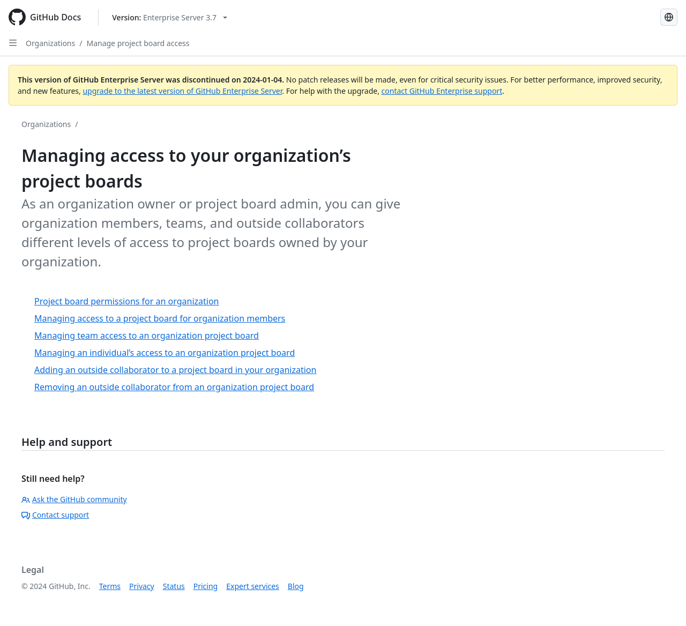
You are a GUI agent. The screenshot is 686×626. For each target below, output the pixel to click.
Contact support (55, 515)
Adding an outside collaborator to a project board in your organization (175, 370)
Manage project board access (137, 43)
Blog (296, 586)
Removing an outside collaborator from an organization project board (174, 387)
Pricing (205, 586)
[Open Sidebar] (12, 42)
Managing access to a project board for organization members (159, 318)
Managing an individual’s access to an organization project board (164, 353)
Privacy (141, 586)
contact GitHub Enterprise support (442, 91)
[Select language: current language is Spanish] (668, 17)
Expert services (252, 586)
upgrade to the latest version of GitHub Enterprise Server (182, 91)
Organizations (50, 43)
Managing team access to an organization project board (146, 335)
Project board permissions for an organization (126, 301)
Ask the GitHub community (74, 499)
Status (174, 586)
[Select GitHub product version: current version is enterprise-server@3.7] (169, 17)
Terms (110, 586)
